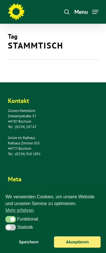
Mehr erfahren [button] (19, 210)
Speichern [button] (29, 242)
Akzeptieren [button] (77, 242)
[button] (10, 219)
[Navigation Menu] (86, 11)
